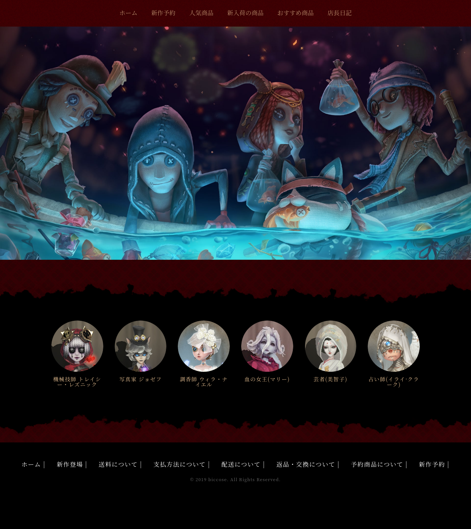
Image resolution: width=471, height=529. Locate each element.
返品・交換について (306, 464)
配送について (241, 464)
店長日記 (339, 12)
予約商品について (377, 464)
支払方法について (179, 464)
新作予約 (163, 12)
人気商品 (201, 12)
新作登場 (70, 464)
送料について (118, 464)
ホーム (128, 12)
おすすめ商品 (295, 12)
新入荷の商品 (245, 12)
